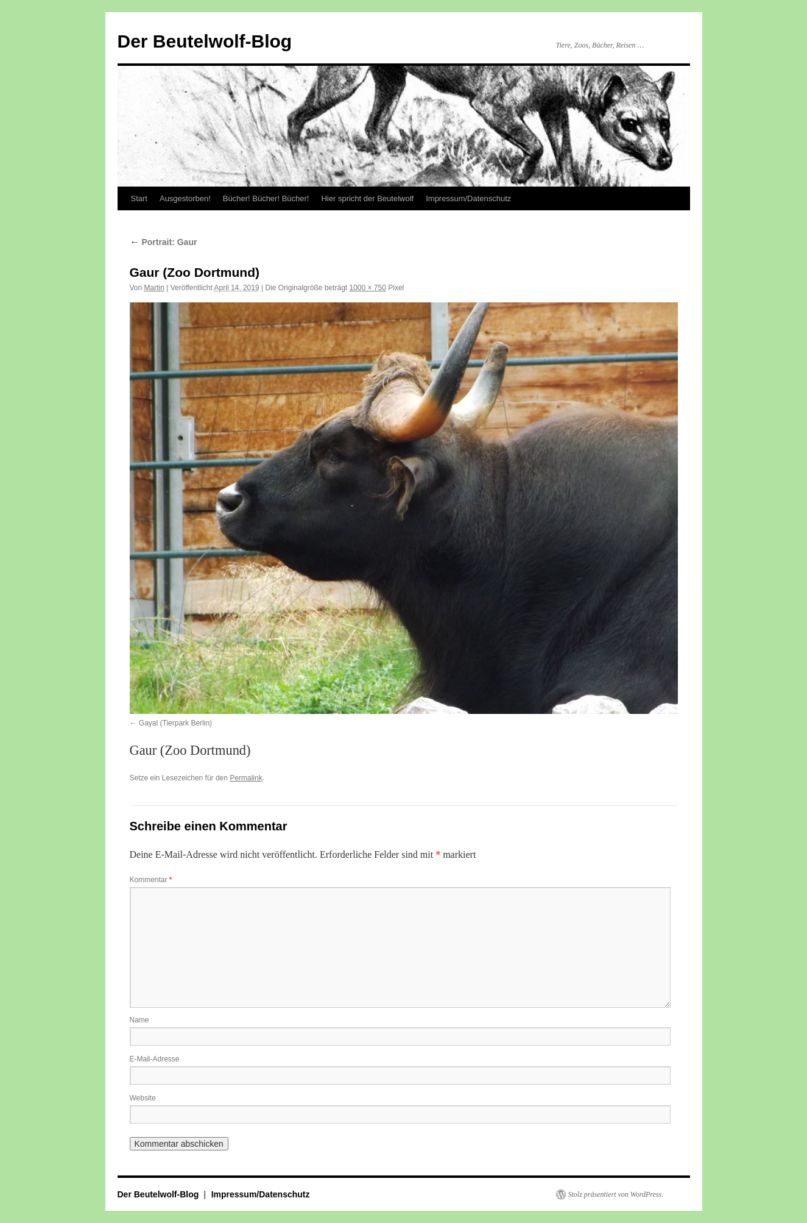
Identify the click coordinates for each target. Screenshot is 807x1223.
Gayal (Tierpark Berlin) (175, 723)
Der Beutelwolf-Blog (205, 41)
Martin (154, 287)
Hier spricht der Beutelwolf (367, 198)
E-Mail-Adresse (155, 1059)
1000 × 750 (367, 287)
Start (139, 198)
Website (143, 1098)
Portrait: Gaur (163, 242)
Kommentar (151, 879)
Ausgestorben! (185, 198)
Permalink (246, 778)
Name (139, 1020)
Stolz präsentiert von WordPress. (616, 1194)
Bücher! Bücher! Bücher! (266, 198)
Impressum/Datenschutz (468, 198)
